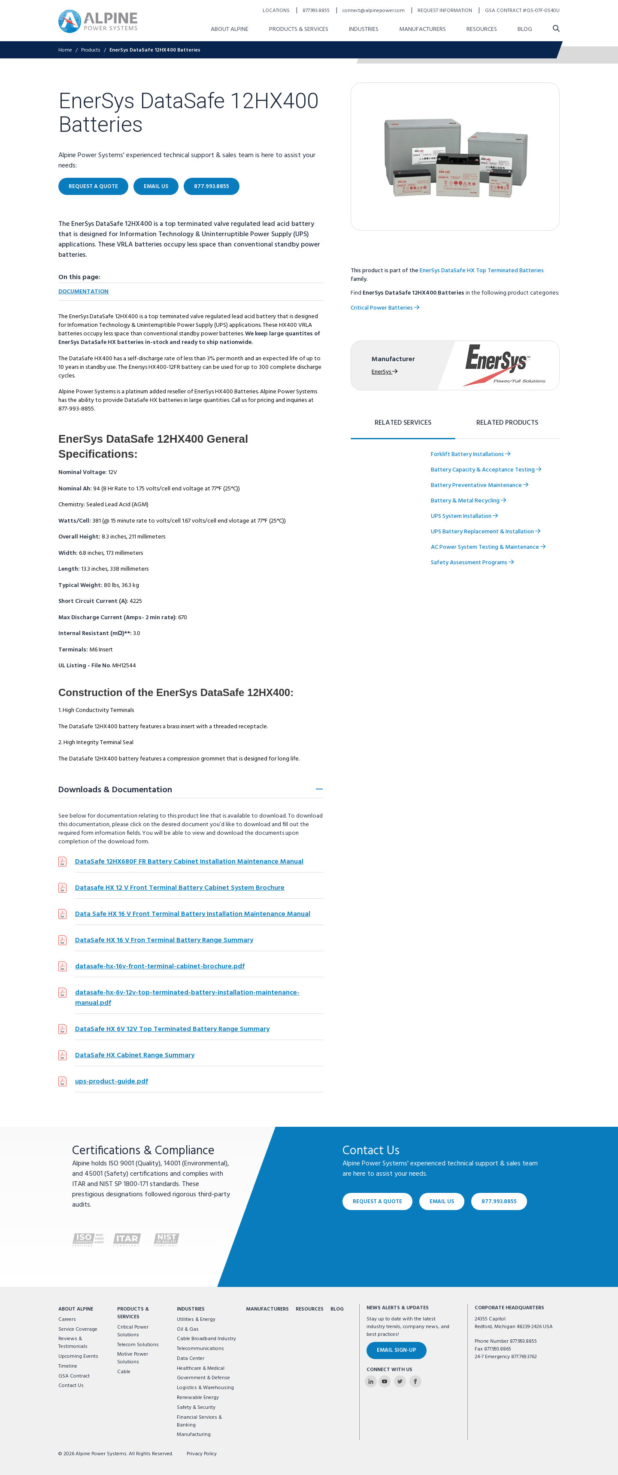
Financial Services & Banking (199, 1421)
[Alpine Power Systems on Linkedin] (371, 1381)
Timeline (67, 1366)
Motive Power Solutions (132, 1358)
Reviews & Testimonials (73, 1343)
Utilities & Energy (196, 1319)
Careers (67, 1319)
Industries (191, 1309)
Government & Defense (203, 1378)
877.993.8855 (499, 1201)
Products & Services (133, 1313)
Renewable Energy (198, 1397)
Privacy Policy (202, 1454)
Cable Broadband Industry (206, 1339)
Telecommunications (200, 1348)
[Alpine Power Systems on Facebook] (415, 1381)
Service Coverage (77, 1329)
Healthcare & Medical (200, 1368)
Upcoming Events (78, 1356)
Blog (337, 1309)
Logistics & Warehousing (205, 1388)
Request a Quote (377, 1201)
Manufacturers (267, 1309)
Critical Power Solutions (132, 1331)
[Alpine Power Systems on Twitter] (400, 1381)
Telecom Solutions (138, 1345)
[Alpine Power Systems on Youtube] (385, 1381)
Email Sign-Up (396, 1350)
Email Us (442, 1201)
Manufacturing (194, 1434)
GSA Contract (74, 1376)
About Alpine (75, 1309)
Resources (310, 1309)
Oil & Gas (188, 1329)
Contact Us (71, 1385)
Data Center (190, 1358)
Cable (123, 1372)
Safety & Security (196, 1407)
